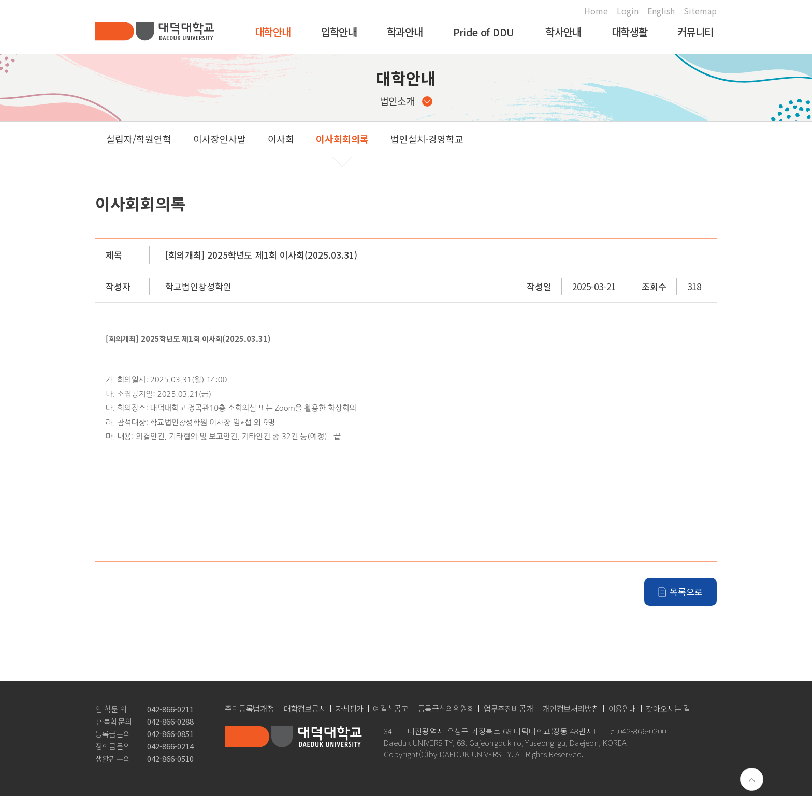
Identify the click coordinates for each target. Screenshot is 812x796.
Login (628, 11)
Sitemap (700, 11)
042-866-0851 (170, 733)
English (661, 11)
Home (596, 11)
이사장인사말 (219, 138)
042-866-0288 (170, 721)
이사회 (281, 138)
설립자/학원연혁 (138, 138)
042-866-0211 (170, 708)
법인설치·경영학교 (426, 138)
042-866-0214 (170, 746)
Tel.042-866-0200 (636, 731)
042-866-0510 (170, 758)
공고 (494, 138)
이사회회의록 (342, 138)
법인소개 (406, 101)
